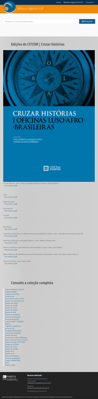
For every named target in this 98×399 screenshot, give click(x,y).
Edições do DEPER (10, 349)
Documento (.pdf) (10, 186)
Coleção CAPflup (10, 292)
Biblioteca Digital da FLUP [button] (73, 2)
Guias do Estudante (11, 356)
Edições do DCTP (10, 308)
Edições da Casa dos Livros (13, 301)
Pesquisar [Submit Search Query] (87, 21)
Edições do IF (8, 351)
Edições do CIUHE (10, 305)
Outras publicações (11, 319)
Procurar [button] (90, 2)
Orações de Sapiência (11, 358)
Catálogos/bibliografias (12, 331)
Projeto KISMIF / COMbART (13, 321)
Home (58, 2)
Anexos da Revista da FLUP (13, 289)
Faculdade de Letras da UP (37, 391)
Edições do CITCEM (10, 344)
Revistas (7, 324)
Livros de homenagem (12, 317)
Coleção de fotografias (12, 333)
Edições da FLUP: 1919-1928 (14, 342)
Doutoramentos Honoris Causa (15, 340)
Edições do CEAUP (10, 303)
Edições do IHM (9, 312)
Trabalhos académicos (12, 326)
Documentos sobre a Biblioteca (15, 338)
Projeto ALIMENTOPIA (11, 360)
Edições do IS (8, 354)
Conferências (8, 296)
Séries (6, 363)
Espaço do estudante (11, 315)
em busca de (8, 328)
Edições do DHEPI (10, 310)
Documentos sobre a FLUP (13, 299)
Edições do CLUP (10, 347)
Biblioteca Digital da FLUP (30, 8)
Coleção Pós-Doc (10, 335)
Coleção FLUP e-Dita (11, 294)
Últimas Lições (9, 365)
